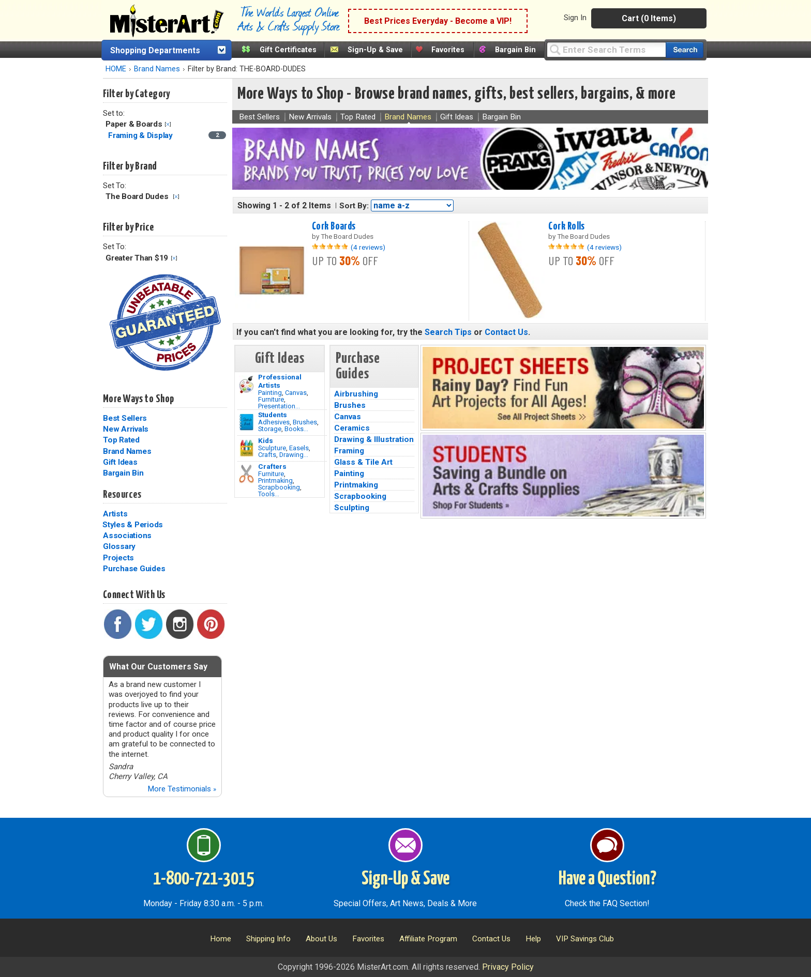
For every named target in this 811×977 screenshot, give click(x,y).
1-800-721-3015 (203, 879)
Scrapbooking (279, 487)
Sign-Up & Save (375, 49)
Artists (115, 513)
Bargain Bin (515, 49)
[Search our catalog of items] (684, 50)
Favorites (447, 49)
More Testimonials (181, 788)
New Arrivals (125, 429)
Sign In (575, 17)
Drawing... (293, 455)
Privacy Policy (508, 967)
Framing (349, 450)
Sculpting (351, 507)
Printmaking (275, 480)
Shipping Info (268, 938)
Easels (299, 448)
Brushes (305, 422)
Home (220, 938)
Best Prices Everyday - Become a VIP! (438, 21)
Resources (122, 495)
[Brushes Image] (246, 422)
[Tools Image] (246, 474)
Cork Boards (334, 226)
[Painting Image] (246, 384)
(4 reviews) (368, 247)
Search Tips (448, 332)
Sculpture (272, 448)
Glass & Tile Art (363, 462)
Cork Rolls (566, 226)
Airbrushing (356, 394)
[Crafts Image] (246, 448)
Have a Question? (607, 879)
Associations (127, 535)
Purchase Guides (134, 568)
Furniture (271, 399)
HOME (116, 69)
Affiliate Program (428, 938)
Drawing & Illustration (374, 439)
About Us (321, 938)
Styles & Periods (132, 524)
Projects (118, 557)
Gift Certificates (288, 49)
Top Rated (121, 440)
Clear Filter (168, 124)
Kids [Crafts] (265, 440)
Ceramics (352, 428)
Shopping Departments (155, 50)
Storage (269, 429)
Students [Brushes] (272, 414)
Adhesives (274, 422)
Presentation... (279, 406)
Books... (296, 429)
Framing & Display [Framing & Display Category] (141, 135)
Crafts (267, 455)
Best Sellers (125, 418)
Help (533, 938)
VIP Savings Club (585, 938)
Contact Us (506, 332)
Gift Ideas (120, 462)
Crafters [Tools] (272, 466)
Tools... (268, 494)
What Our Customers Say (158, 666)
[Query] (606, 49)
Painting (270, 392)
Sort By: (354, 205)
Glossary (119, 546)
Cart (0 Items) (649, 18)
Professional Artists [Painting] (280, 381)
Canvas (296, 392)
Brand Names (157, 69)
